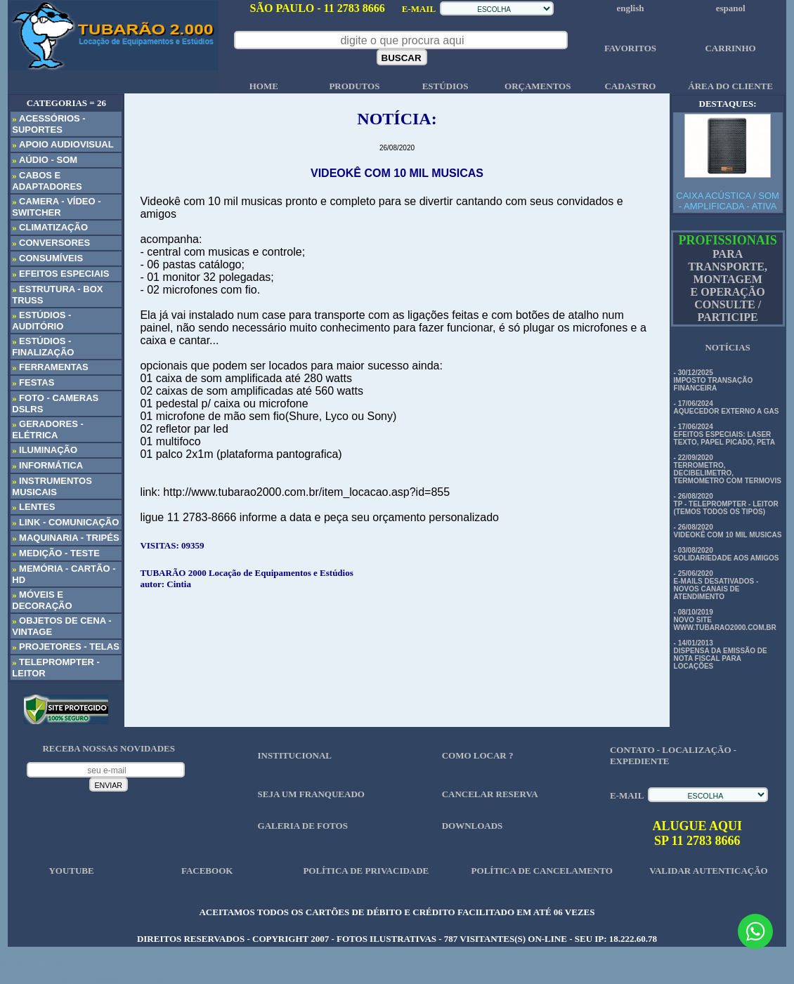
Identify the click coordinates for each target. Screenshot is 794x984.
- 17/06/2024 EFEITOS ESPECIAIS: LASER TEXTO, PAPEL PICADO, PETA (724, 434)
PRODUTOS (354, 86)
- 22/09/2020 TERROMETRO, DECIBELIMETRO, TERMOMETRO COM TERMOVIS (727, 469)
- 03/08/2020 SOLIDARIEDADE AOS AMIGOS (726, 554)
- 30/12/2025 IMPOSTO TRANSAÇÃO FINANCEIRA (713, 380)
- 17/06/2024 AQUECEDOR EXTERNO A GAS (726, 407)
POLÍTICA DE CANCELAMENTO (542, 870)
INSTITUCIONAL (295, 755)
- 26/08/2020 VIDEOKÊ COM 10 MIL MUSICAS (728, 531)
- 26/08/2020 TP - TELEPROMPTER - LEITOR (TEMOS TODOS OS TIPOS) (726, 504)
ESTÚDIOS (445, 86)
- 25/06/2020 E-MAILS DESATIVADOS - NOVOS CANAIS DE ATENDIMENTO (716, 585)
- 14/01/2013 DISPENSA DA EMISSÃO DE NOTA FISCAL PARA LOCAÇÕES (720, 654)
